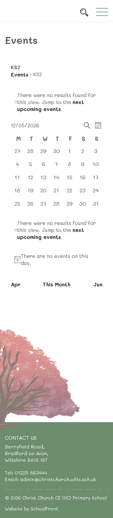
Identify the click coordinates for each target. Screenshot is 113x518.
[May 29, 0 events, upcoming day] (69, 206)
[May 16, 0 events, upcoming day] (82, 180)
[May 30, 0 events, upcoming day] (82, 206)
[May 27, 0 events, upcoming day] (43, 206)
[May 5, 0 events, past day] (30, 166)
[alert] (56, 102)
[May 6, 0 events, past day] (43, 166)
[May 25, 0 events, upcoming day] (17, 206)
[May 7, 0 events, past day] (56, 166)
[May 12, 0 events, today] (30, 180)
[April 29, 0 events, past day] (43, 153)
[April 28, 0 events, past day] (30, 153)
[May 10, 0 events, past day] (95, 166)
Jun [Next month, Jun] (97, 284)
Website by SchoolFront (31, 509)
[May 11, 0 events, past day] (17, 180)
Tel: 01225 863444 (26, 472)
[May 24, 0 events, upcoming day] (95, 193)
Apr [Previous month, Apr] (15, 284)
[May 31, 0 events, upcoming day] (95, 206)
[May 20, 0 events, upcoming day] (43, 193)
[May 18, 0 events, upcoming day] (17, 193)
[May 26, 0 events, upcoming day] (30, 206)
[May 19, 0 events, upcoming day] (30, 193)
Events (19, 74)
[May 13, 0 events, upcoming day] (43, 180)
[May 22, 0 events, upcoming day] (69, 193)
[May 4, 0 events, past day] (17, 166)
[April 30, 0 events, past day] (56, 153)
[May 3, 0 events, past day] (95, 153)
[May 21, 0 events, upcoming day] (56, 193)
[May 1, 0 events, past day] (69, 153)
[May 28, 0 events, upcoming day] (56, 206)
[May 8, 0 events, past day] (69, 166)
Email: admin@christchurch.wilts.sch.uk (50, 479)
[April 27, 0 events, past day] (17, 153)
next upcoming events (50, 105)
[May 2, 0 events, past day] (82, 153)
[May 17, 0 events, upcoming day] (95, 180)
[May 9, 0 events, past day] (82, 166)
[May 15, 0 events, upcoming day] (69, 180)
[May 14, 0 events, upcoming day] (56, 180)
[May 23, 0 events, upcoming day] (82, 193)
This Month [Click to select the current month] (57, 284)
